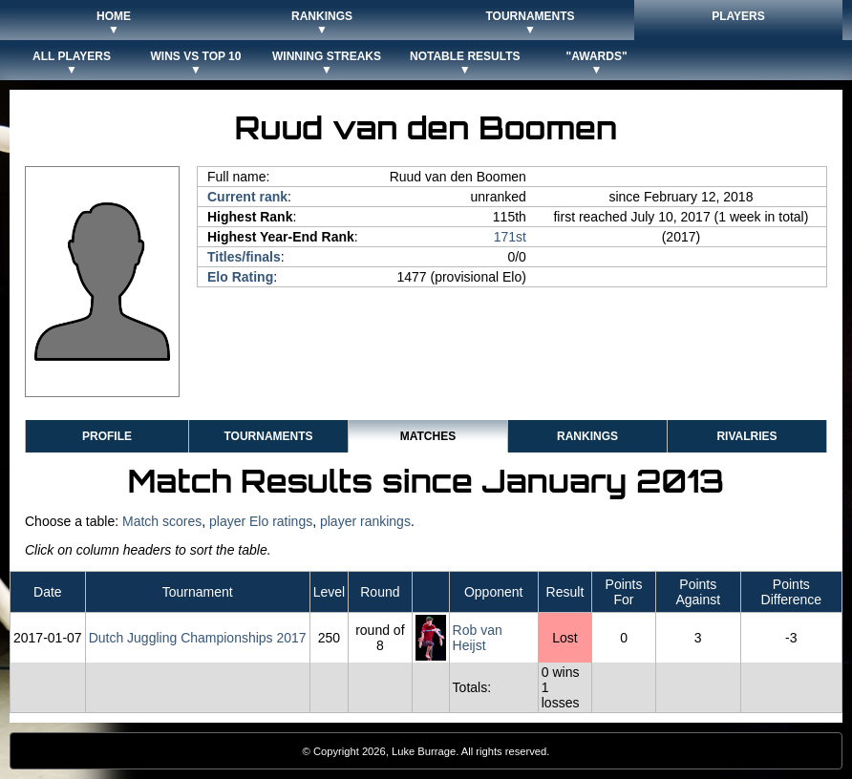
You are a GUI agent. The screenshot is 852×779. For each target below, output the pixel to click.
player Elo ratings (260, 521)
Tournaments (268, 436)
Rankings (587, 436)
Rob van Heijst (477, 637)
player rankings (365, 521)
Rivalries (746, 436)
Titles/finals (244, 256)
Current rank (247, 196)
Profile (107, 436)
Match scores (162, 521)
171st (510, 236)
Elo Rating (240, 276)
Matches (428, 436)
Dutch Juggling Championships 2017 (198, 637)
